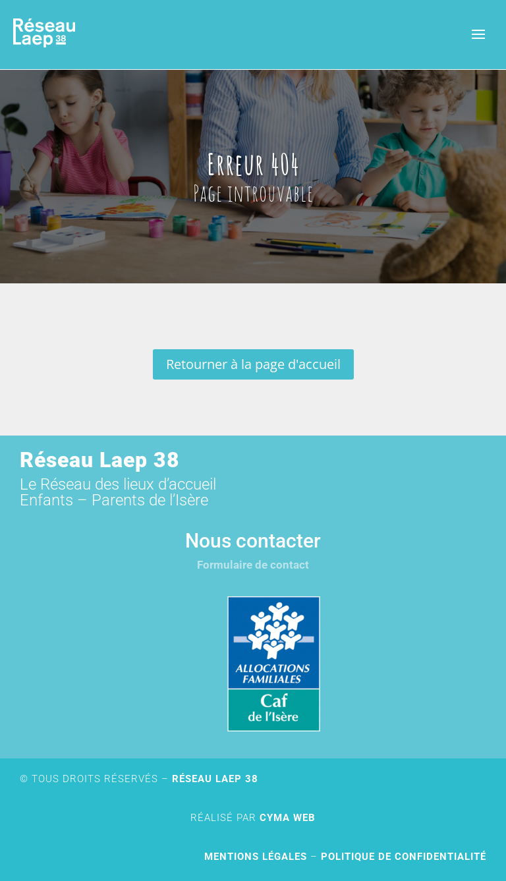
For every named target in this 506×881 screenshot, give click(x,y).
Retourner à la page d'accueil (253, 364)
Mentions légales (255, 857)
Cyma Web (288, 818)
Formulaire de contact (253, 564)
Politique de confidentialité (403, 857)
